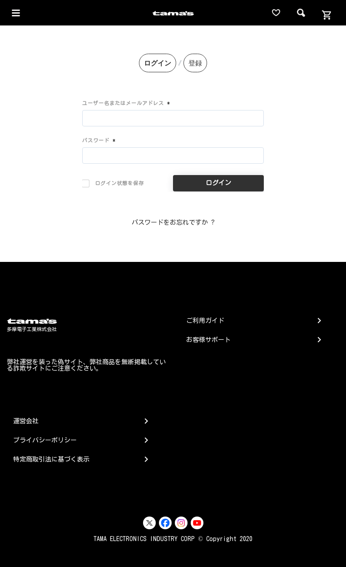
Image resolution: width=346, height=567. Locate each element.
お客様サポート (208, 339)
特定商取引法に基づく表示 (51, 459)
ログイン (157, 63)
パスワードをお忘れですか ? (173, 222)
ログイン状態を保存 (113, 183)
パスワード (99, 140)
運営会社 (26, 421)
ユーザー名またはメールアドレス (126, 102)
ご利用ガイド (205, 320)
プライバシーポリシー (45, 440)
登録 (195, 63)
